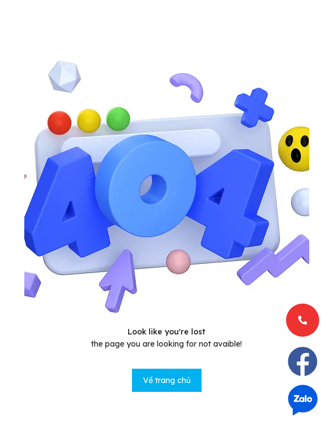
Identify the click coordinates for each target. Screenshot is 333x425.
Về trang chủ (167, 380)
